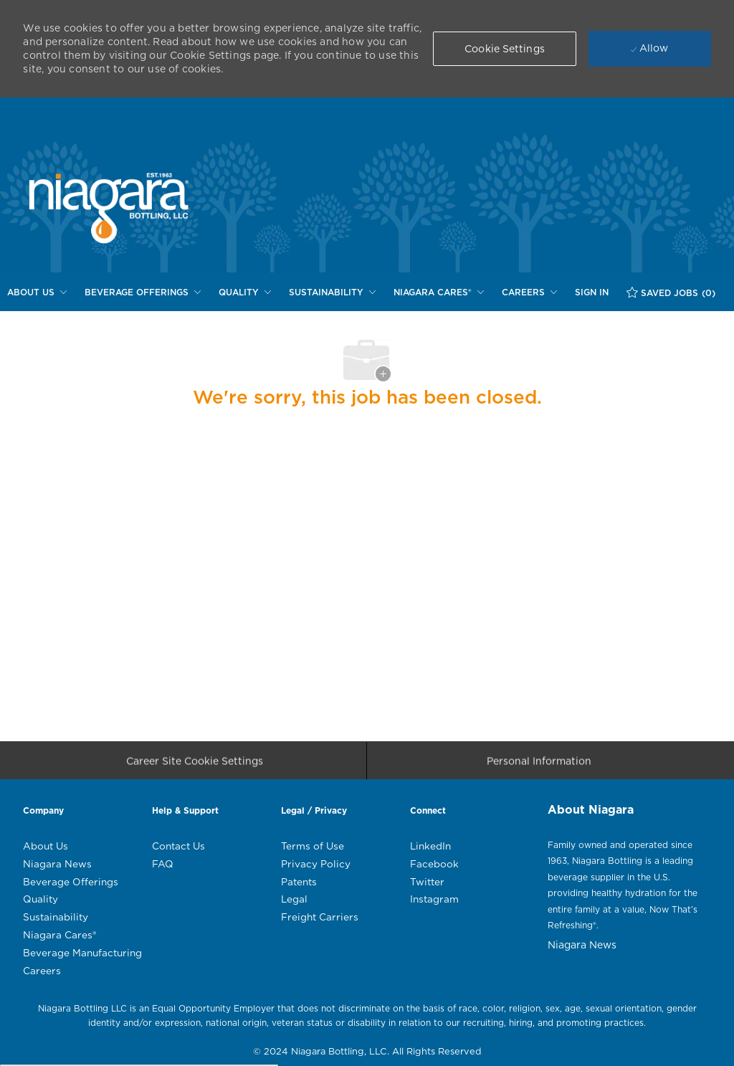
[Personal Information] (539, 764)
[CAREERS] (529, 292)
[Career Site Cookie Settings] (194, 764)
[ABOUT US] (37, 292)
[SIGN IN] (592, 292)
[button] (504, 49)
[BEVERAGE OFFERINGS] (143, 292)
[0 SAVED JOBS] (670, 293)
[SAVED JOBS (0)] (670, 293)
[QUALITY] (245, 292)
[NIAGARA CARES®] (439, 292)
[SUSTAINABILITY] (332, 292)
